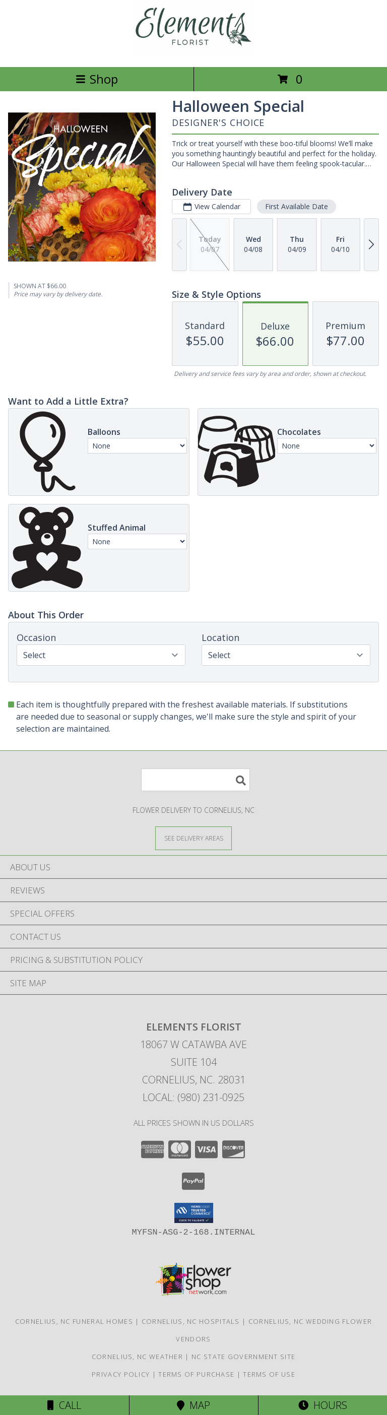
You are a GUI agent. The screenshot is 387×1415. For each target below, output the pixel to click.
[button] (193, 1213)
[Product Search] (195, 779)
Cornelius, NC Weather (137, 1356)
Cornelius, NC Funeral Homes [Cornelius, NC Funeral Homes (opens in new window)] (74, 1321)
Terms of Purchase (196, 1374)
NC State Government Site (243, 1356)
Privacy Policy (121, 1374)
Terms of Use (269, 1374)
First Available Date (296, 206)
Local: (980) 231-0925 (193, 1097)
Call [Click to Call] (64, 1405)
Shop (97, 79)
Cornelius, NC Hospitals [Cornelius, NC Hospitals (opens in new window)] (191, 1321)
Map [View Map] (193, 1405)
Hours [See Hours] (322, 1405)
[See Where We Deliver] (193, 838)
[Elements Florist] (193, 52)
